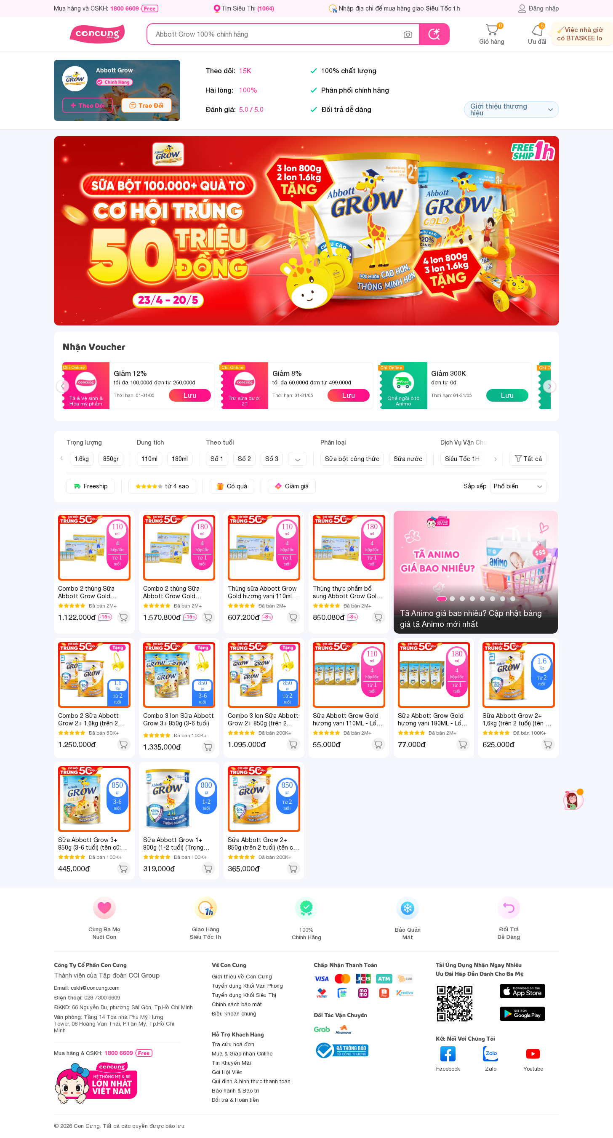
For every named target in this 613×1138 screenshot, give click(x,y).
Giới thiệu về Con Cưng (242, 976)
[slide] (306, 230)
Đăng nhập (538, 8)
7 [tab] (502, 598)
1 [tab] (442, 598)
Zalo (490, 1059)
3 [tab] (462, 598)
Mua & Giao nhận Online (242, 1053)
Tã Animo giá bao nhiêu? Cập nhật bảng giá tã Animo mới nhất (471, 619)
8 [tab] (512, 598)
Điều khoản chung (234, 1013)
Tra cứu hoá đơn (233, 1044)
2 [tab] (452, 598)
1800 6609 (124, 8)
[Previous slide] (61, 458)
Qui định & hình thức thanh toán (251, 1081)
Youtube (533, 1059)
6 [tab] (492, 598)
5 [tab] (482, 598)
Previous (66, 394)
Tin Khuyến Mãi (231, 1063)
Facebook (448, 1059)
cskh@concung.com (95, 988)
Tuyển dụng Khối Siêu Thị (244, 995)
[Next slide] (495, 459)
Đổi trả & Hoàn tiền (235, 1100)
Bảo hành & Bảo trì (235, 1090)
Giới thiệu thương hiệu (511, 109)
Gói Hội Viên (227, 1072)
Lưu (190, 395)
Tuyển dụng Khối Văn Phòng (247, 986)
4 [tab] (472, 598)
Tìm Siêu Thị (247, 8)
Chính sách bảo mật (237, 1004)
